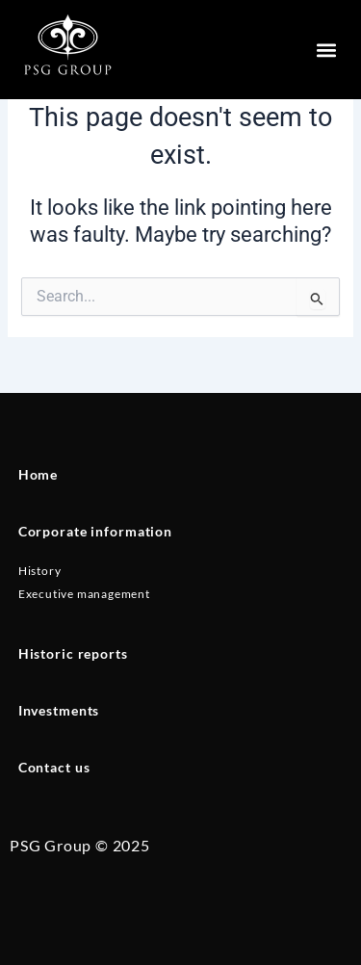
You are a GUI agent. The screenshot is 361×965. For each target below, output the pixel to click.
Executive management (84, 594)
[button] (326, 49)
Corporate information (95, 531)
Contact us (54, 767)
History (40, 570)
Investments (59, 710)
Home (38, 474)
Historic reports (73, 653)
